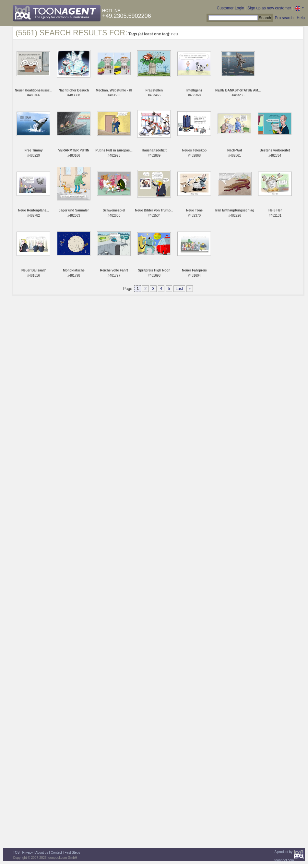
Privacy (27, 852)
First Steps (72, 852)
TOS (16, 852)
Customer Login (230, 8)
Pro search (284, 18)
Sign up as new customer (269, 8)
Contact (56, 852)
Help (301, 18)
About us (41, 852)
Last (179, 288)
